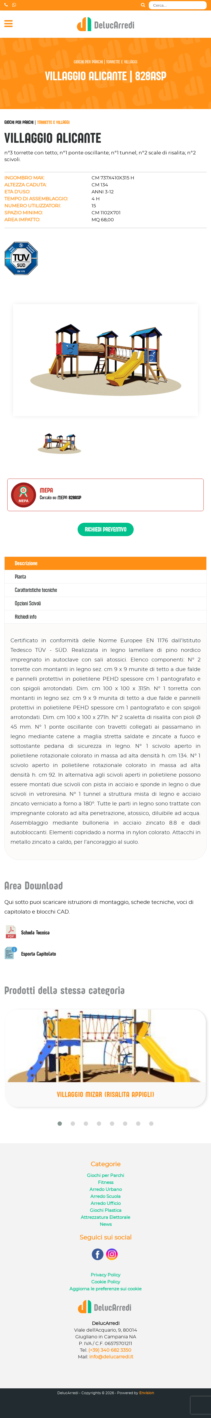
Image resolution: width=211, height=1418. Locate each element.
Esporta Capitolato (30, 953)
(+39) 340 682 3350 (109, 1350)
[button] (59, 1123)
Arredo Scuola (105, 1196)
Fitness (105, 1182)
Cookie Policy (105, 1282)
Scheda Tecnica (27, 932)
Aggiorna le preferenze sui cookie (105, 1289)
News (106, 1224)
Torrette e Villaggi (53, 122)
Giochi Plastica (105, 1210)
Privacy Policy (105, 1275)
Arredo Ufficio (106, 1203)
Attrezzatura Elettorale (105, 1217)
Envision (146, 1393)
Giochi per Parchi (18, 122)
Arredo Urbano (106, 1189)
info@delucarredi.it (111, 1357)
